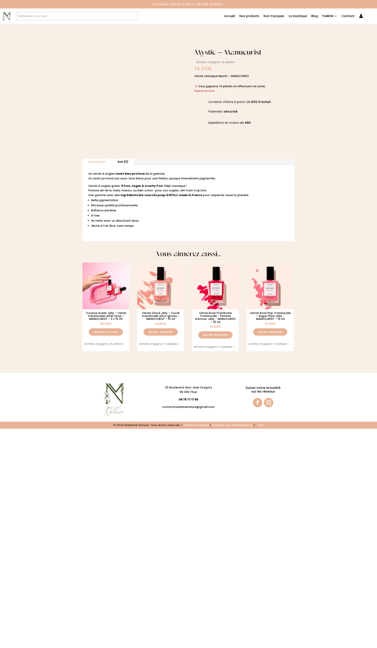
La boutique (298, 16)
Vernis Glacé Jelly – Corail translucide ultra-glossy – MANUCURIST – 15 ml (160, 316)
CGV (260, 425)
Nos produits (249, 16)
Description (96, 162)
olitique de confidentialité (233, 425)
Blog (314, 16)
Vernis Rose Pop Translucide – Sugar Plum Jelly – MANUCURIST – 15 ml (270, 316)
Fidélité (327, 16)
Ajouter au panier (105, 332)
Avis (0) (122, 162)
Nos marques (274, 16)
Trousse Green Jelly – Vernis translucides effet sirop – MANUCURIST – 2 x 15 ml (106, 316)
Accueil (229, 16)
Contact (347, 16)
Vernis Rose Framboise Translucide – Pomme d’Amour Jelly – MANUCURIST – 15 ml (215, 317)
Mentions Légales (196, 425)
